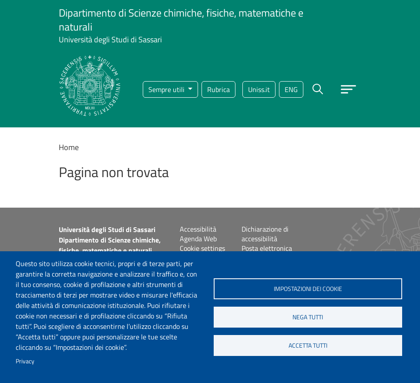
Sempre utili (167, 89)
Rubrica (218, 89)
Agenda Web (198, 238)
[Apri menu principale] (348, 89)
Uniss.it (259, 89)
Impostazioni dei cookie (308, 288)
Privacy (25, 361)
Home (69, 147)
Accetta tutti (308, 345)
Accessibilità (198, 229)
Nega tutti (307, 317)
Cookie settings (202, 248)
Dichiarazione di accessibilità (265, 233)
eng (291, 89)
